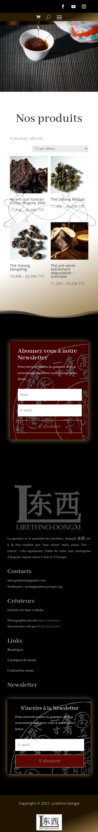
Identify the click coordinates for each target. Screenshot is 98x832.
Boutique (15, 649)
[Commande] (60, 148)
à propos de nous (21, 660)
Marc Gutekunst (49, 621)
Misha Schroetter (49, 626)
